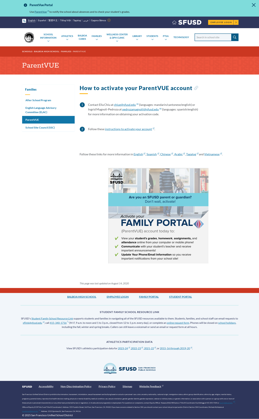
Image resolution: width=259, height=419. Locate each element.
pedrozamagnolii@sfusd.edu (141, 109)
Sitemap (127, 386)
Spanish (153, 154)
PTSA (166, 36)
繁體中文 (53, 20)
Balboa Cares (82, 37)
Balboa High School (46, 51)
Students (152, 36)
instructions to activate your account (129, 129)
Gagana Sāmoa (98, 20)
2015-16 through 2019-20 (176, 348)
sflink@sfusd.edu (33, 322)
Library (137, 36)
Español (42, 20)
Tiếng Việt (65, 20)
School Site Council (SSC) (40, 127)
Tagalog (77, 20)
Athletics (67, 36)
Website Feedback (151, 386)
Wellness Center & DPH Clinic (117, 36)
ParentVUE (32, 119)
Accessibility (46, 386)
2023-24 (124, 348)
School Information (48, 36)
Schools (27, 51)
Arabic (179, 154)
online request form (178, 322)
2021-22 (150, 348)
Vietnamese (213, 154)
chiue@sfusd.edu (126, 104)
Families (97, 36)
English (32, 20)
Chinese (166, 154)
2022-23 (137, 348)
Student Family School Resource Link (52, 318)
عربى (86, 20)
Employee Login (224, 22)
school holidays (227, 322)
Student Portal (180, 296)
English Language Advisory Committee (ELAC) (40, 110)
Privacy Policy (107, 386)
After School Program (38, 100)
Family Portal (149, 296)
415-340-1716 (59, 322)
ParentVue (42, 11)
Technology (181, 37)
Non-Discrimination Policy (76, 386)
